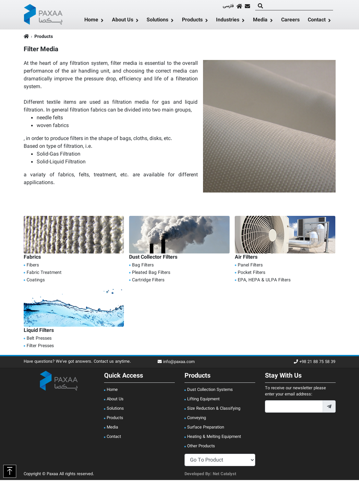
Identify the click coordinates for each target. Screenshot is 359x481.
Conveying (196, 419)
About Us (122, 21)
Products (192, 21)
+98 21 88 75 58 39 (314, 363)
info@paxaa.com (176, 363)
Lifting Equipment (203, 400)
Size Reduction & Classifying (213, 409)
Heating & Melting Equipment (214, 438)
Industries (227, 21)
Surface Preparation (205, 428)
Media (260, 21)
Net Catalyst (224, 475)
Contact (317, 21)
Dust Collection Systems (210, 391)
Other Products (201, 447)
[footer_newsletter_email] (294, 408)
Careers (290, 21)
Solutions (157, 21)
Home (91, 21)
